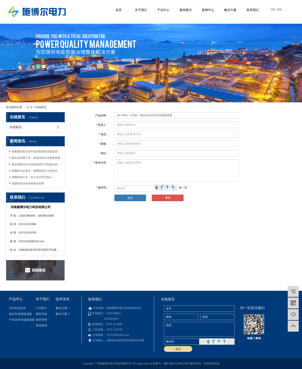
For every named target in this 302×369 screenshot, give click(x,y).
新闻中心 (208, 10)
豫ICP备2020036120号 (177, 363)
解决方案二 (63, 313)
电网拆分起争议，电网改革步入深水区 (35, 170)
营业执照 (41, 325)
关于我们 (141, 10)
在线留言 (15, 127)
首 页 (29, 107)
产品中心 (163, 10)
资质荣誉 (41, 319)
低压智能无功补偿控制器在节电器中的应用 (37, 164)
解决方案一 (63, 308)
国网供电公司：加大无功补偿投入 (32, 177)
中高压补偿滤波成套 (22, 319)
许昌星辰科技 (212, 363)
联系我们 (253, 10)
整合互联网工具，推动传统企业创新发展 (36, 157)
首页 (119, 10)
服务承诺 (41, 313)
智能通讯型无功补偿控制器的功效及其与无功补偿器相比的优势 (37, 151)
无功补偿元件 (17, 308)
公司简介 (41, 308)
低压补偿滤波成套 (20, 313)
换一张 (183, 187)
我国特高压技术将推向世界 (28, 183)
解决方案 (230, 10)
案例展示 (186, 10)
